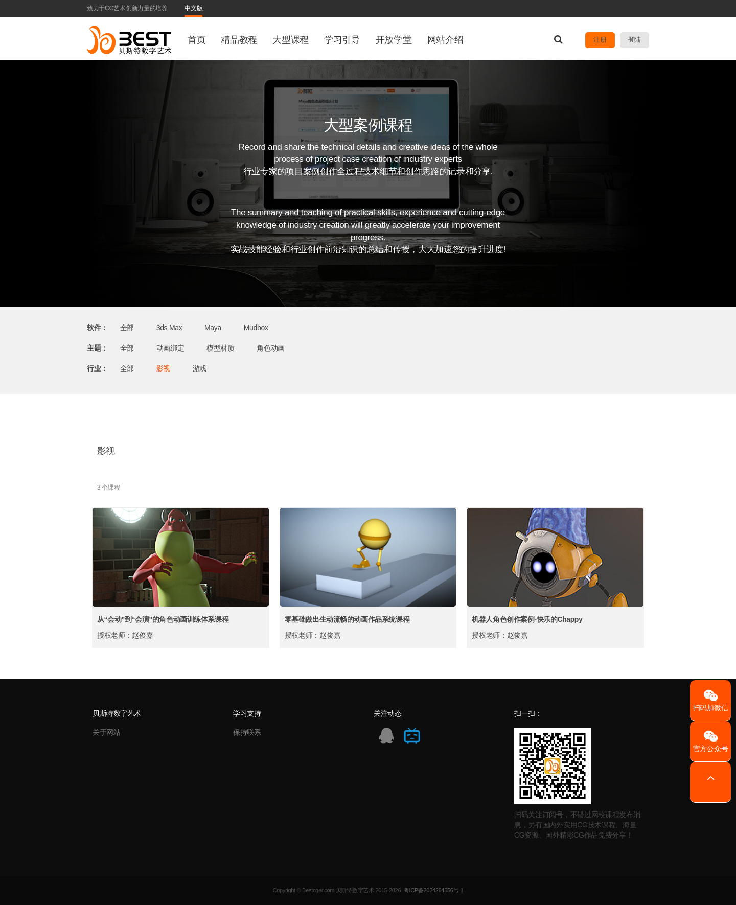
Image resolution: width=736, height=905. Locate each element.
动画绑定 (170, 348)
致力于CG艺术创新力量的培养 (127, 8)
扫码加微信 (710, 700)
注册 (599, 39)
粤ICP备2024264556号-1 (434, 890)
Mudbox (256, 327)
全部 (127, 327)
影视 (163, 368)
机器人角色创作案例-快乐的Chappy (527, 619)
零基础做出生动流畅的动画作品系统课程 (347, 619)
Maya (212, 327)
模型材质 (220, 348)
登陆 (634, 39)
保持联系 (247, 732)
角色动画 (271, 348)
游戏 (199, 368)
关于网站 (107, 732)
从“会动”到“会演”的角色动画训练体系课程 (162, 619)
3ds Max (169, 327)
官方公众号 (710, 741)
